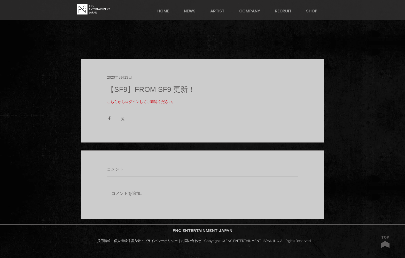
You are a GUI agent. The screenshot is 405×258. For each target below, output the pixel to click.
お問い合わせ (191, 241)
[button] (315, 11)
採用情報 (104, 241)
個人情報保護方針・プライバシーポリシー (146, 241)
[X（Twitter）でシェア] (122, 118)
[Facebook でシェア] (109, 118)
